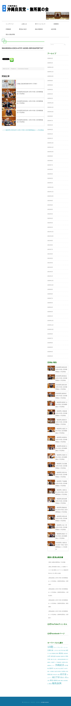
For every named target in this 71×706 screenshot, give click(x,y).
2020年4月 (50, 307)
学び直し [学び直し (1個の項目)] (55, 659)
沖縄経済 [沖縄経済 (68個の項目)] (59, 665)
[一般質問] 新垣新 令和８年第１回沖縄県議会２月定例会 (61, 448)
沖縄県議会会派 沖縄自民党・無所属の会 (32, 702)
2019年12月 (50, 320)
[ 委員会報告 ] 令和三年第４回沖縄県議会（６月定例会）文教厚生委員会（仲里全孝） (58, 581)
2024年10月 (50, 111)
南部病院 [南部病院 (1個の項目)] (66, 653)
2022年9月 (50, 200)
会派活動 (53, 29)
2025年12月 (50, 67)
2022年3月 (50, 223)
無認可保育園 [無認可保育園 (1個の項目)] (58, 671)
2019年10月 (50, 329)
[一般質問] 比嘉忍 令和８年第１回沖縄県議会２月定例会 (61, 431)
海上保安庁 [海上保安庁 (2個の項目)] (61, 668)
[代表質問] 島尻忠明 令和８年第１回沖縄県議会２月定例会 (61, 369)
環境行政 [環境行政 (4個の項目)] (50, 674)
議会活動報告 (39, 29)
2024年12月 (50, 103)
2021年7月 (50, 249)
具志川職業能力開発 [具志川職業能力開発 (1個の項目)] (53, 653)
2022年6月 (50, 209)
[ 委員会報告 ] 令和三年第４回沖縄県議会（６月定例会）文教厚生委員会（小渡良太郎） (58, 592)
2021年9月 (50, 240)
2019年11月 (50, 325)
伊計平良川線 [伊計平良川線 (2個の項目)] (61, 650)
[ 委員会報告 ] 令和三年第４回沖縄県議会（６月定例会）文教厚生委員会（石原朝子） (58, 615)
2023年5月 (50, 174)
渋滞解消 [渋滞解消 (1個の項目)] (52, 671)
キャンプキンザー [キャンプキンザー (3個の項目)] (58, 647)
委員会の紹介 (23, 29)
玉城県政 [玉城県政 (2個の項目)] (63, 671)
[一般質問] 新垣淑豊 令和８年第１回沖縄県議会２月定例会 (61, 501)
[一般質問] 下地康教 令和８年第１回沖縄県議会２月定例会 (61, 483)
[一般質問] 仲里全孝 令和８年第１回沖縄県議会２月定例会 (61, 518)
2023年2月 (50, 183)
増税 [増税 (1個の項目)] (52, 659)
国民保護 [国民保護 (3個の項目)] (53, 656)
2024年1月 (50, 138)
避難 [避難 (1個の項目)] (59, 680)
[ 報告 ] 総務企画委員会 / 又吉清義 (56, 562)
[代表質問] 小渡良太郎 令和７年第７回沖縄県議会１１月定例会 (61, 546)
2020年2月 (50, 316)
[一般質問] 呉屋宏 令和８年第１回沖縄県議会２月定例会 (61, 457)
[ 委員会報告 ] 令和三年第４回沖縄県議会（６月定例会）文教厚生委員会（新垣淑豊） (58, 603)
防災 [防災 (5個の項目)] (50, 683)
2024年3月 (50, 129)
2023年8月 (50, 160)
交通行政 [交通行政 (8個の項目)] (50, 650)
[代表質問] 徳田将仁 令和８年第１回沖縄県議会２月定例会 (61, 396)
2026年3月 (50, 58)
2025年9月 (50, 80)
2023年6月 (50, 169)
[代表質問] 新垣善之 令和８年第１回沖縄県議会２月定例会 (61, 378)
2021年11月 (50, 231)
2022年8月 (50, 205)
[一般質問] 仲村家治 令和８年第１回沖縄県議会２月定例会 (61, 440)
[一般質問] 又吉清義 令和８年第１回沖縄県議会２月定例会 (61, 466)
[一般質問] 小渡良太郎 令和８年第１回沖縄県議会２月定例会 (61, 492)
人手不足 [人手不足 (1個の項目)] (56, 650)
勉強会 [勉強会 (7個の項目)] (61, 653)
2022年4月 (50, 218)
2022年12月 (50, 187)
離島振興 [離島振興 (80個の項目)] (56, 683)
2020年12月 (50, 280)
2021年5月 (50, 258)
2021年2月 (50, 271)
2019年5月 (50, 347)
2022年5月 (50, 214)
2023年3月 (50, 178)
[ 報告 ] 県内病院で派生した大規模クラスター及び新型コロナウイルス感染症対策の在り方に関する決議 (58, 570)
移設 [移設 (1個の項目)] (59, 674)
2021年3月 (50, 267)
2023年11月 (50, 147)
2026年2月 (50, 63)
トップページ (9, 24)
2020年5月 (50, 302)
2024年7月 (50, 120)
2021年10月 (50, 236)
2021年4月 (50, 262)
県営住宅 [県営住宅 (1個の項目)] (55, 674)
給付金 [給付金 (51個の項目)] (63, 674)
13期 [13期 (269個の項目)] (50, 646)
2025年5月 (50, 89)
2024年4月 (50, 125)
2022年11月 (50, 191)
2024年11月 (50, 107)
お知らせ (24, 24)
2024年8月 (50, 116)
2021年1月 (50, 276)
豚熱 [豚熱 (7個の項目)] (51, 680)
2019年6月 (50, 342)
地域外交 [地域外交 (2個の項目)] (63, 656)
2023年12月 (50, 143)
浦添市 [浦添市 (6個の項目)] (51, 668)
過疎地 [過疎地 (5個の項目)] (55, 680)
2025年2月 (50, 98)
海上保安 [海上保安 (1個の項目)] (56, 668)
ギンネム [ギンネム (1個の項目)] (66, 647)
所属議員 (8, 29)
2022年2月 (50, 227)
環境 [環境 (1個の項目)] (67, 671)
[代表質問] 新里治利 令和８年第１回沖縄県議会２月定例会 (61, 387)
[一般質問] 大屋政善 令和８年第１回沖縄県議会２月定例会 (61, 413)
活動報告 (56, 24)
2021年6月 (50, 254)
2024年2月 (50, 134)
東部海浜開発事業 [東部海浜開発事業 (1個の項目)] (62, 659)
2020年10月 (50, 285)
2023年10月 (50, 151)
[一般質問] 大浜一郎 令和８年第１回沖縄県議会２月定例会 (61, 527)
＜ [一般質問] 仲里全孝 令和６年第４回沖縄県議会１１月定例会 (23, 130)
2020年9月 (50, 289)
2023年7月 (50, 165)
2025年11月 (50, 71)
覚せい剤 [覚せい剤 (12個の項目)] (63, 677)
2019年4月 (50, 351)
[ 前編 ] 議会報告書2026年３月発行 (27, 83)
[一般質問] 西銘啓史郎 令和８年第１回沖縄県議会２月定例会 (61, 510)
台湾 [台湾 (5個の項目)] (48, 656)
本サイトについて (40, 24)
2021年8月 (50, 245)
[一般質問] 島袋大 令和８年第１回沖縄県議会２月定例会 (61, 536)
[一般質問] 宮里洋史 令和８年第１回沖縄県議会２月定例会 (61, 475)
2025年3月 (50, 94)
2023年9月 (50, 156)
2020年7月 (50, 298)
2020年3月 (50, 311)
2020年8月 (50, 294)
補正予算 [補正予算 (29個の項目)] (56, 677)
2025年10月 (50, 76)
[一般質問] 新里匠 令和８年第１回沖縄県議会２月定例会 (61, 404)
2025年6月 (50, 85)
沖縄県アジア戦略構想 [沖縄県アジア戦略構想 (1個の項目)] (56, 662)
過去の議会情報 (10, 34)
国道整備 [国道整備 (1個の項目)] (58, 656)
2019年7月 (50, 338)
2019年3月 (50, 356)
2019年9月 (50, 334)
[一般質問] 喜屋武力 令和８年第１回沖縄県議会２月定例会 (61, 422)
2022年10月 (50, 196)
